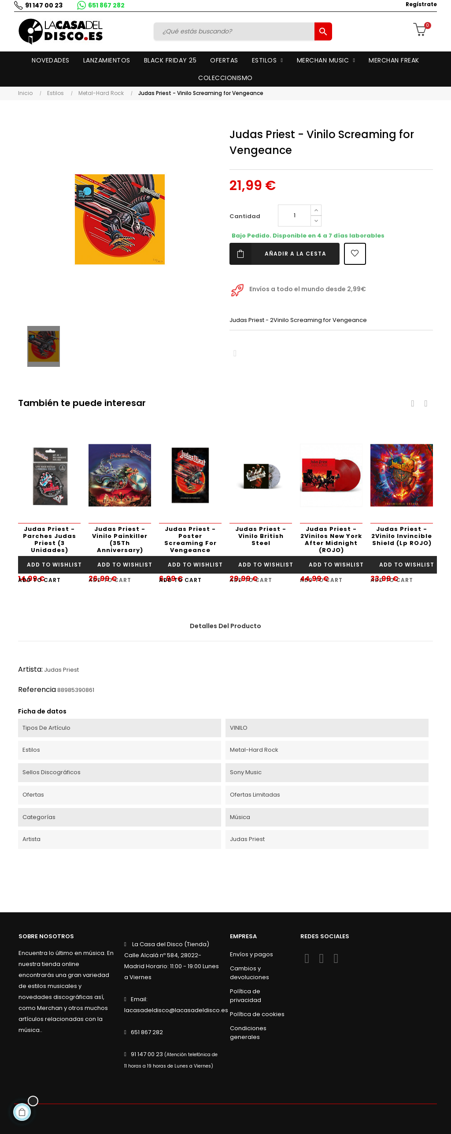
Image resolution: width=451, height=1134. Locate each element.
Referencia (37, 689)
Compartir (234, 353)
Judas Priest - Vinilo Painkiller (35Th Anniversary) (120, 539)
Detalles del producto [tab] (225, 626)
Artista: (30, 669)
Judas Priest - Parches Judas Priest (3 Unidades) (49, 539)
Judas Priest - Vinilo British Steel (260, 536)
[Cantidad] (294, 216)
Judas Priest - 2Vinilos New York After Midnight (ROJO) (331, 539)
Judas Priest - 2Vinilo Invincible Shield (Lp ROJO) (401, 536)
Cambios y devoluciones (249, 972)
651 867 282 (106, 5)
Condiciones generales (248, 1032)
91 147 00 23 (44, 5)
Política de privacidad (245, 995)
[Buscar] (235, 31)
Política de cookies (257, 1014)
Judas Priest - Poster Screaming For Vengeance (190, 539)
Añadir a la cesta (277, 254)
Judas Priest (61, 670)
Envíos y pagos (251, 954)
